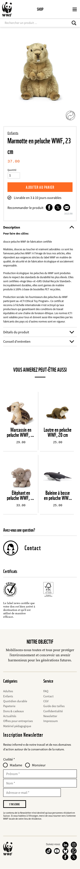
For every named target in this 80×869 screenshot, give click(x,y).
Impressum (50, 721)
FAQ (45, 691)
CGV (45, 701)
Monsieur (39, 765)
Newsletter (50, 716)
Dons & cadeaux (13, 711)
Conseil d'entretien (38, 341)
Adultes (8, 691)
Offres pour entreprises (18, 721)
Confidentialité (53, 711)
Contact (33, 548)
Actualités (9, 716)
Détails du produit (38, 332)
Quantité (11, 170)
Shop (40, 9)
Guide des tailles (54, 706)
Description (38, 227)
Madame (16, 765)
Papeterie (9, 706)
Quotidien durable (15, 701)
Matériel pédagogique (17, 726)
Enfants (12, 133)
